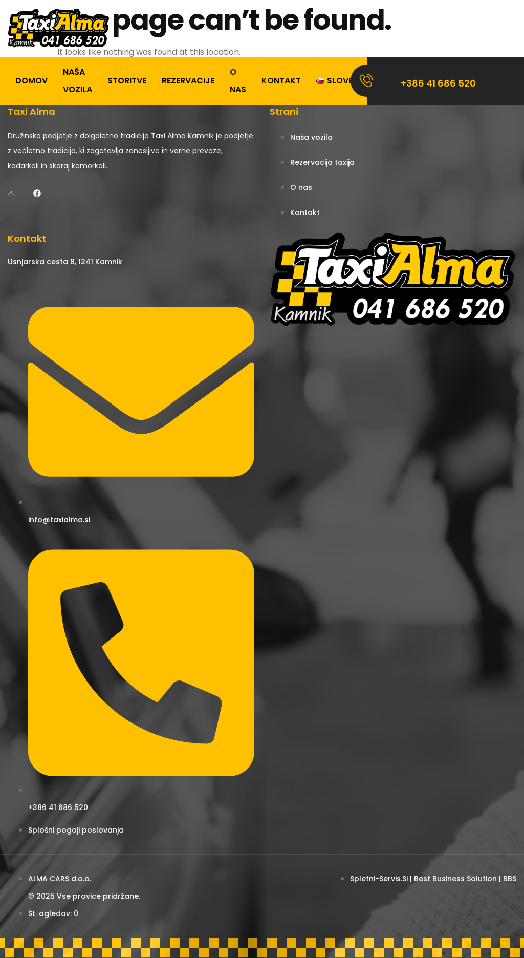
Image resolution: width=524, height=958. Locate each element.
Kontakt (281, 81)
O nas (238, 80)
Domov (31, 81)
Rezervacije (188, 81)
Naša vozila (77, 80)
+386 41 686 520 (438, 83)
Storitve (126, 81)
